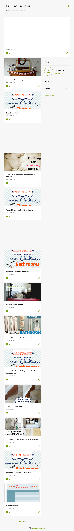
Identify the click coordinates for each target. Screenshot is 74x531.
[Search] (68, 6)
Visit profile (58, 73)
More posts (22, 522)
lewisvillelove (59, 70)
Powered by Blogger (37, 528)
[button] (67, 53)
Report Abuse (49, 95)
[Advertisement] (22, 138)
